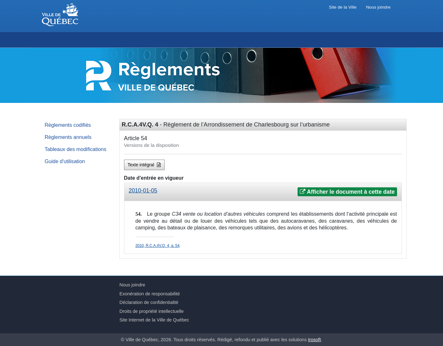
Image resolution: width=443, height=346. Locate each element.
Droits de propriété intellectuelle (152, 311)
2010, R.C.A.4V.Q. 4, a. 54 (158, 245)
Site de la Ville (342, 7)
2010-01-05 (143, 190)
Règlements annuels (68, 137)
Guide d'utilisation (65, 161)
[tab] (263, 192)
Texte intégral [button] (144, 164)
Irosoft (314, 339)
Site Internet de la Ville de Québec (154, 319)
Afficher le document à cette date (347, 192)
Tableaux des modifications (75, 149)
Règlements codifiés (68, 125)
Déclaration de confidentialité (149, 302)
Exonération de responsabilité (150, 293)
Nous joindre (378, 7)
